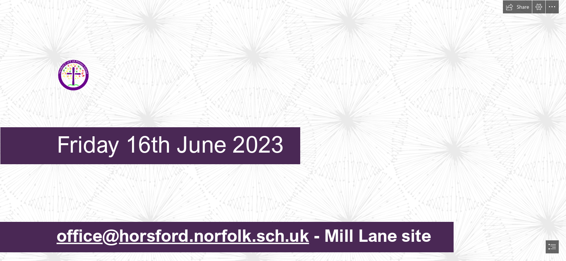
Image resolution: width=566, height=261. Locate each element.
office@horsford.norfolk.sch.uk (183, 235)
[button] (517, 6)
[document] (283, 130)
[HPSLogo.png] (283, 88)
